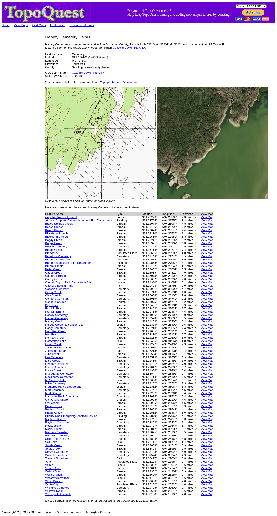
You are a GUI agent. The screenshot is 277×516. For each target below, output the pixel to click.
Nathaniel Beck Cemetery (61, 396)
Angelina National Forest (61, 217)
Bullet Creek (53, 269)
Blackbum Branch (56, 233)
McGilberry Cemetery (59, 376)
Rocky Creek (53, 429)
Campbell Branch (56, 275)
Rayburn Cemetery (57, 422)
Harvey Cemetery (56, 315)
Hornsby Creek (54, 337)
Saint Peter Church (57, 438)
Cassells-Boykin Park (59, 285)
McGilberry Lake (55, 380)
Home (6, 25)
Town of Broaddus (56, 458)
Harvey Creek (54, 321)
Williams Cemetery (57, 487)
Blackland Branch (56, 236)
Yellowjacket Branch (58, 494)
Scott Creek (52, 448)
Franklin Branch (55, 308)
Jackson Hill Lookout (58, 347)
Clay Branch (53, 295)
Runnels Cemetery (57, 432)
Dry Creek (51, 305)
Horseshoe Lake (55, 341)
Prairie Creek (53, 412)
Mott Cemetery (54, 390)
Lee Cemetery (54, 357)
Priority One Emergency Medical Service (71, 416)
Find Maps (39, 25)
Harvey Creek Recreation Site (64, 324)
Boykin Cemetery (56, 246)
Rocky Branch (54, 425)
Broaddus (51, 253)
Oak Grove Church (57, 399)
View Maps (21, 25)
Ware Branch (53, 474)
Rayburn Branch (55, 419)
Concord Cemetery (57, 298)
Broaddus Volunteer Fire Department (68, 262)
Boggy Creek (53, 240)
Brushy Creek (54, 266)
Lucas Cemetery (55, 367)
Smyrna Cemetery (56, 451)
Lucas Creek (53, 370)
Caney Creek (53, 279)
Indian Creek (53, 344)
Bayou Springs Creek (59, 223)
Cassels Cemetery (57, 288)
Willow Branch (54, 491)
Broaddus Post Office (59, 259)
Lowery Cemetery (56, 363)
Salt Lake (51, 442)
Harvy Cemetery (55, 328)
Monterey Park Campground (63, 386)
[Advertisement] (19, 100)
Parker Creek (53, 406)
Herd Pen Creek (55, 331)
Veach (49, 461)
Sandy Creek (53, 445)
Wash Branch (54, 481)
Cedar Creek (53, 292)
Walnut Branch (54, 471)
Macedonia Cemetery (59, 373)
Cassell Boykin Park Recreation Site (68, 282)
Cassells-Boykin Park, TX (129, 47)
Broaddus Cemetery (58, 256)
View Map (207, 217)
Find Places (57, 25)
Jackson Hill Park (56, 350)
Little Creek (52, 360)
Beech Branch (54, 227)
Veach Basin (53, 468)
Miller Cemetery (55, 383)
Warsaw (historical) (57, 477)
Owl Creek (52, 403)
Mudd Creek (53, 393)
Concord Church (55, 302)
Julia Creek (52, 354)
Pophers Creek (54, 409)
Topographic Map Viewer (116, 82)
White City (51, 484)
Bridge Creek (53, 249)
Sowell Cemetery (56, 455)
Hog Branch (52, 334)
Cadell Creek (53, 272)
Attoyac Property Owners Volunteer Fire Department (78, 220)
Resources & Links (81, 25)
